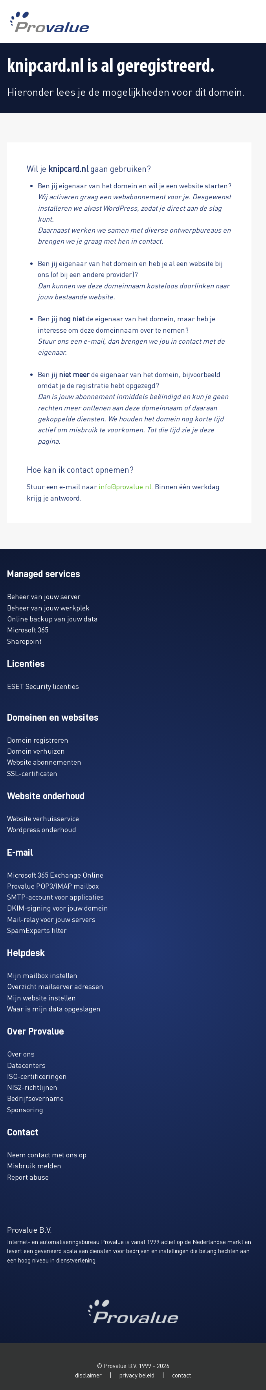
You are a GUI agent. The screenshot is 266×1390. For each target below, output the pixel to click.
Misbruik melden (34, 1165)
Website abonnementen (44, 761)
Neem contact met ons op (46, 1154)
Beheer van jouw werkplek (48, 607)
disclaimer (88, 1375)
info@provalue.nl (125, 486)
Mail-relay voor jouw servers (51, 919)
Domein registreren (37, 739)
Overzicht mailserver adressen (55, 986)
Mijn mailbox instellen (42, 975)
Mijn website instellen (41, 997)
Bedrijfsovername (35, 1097)
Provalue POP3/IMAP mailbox (53, 885)
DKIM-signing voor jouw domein (57, 907)
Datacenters (26, 1064)
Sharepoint (24, 640)
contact (181, 1375)
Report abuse (28, 1176)
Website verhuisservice (43, 818)
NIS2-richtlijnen (32, 1086)
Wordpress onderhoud (41, 829)
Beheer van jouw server (44, 596)
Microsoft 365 (27, 629)
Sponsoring (25, 1109)
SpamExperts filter (37, 930)
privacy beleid (136, 1375)
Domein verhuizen (36, 750)
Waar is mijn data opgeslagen (54, 1008)
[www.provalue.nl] (49, 21)
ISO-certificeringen (37, 1075)
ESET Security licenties (43, 685)
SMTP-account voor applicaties (55, 896)
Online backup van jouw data (52, 618)
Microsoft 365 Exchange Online (55, 874)
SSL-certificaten (32, 773)
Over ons (21, 1053)
